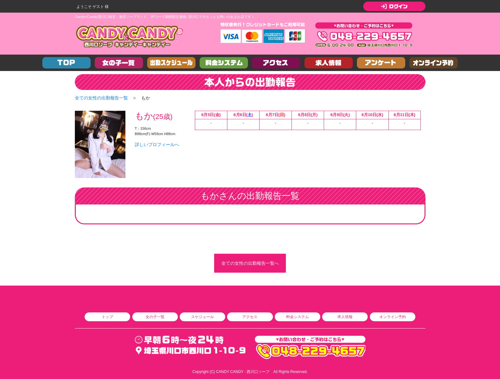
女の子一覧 (155, 317)
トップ (107, 317)
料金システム (297, 317)
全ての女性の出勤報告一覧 (101, 97)
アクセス (249, 317)
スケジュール (202, 317)
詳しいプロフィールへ (157, 144)
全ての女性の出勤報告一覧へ (250, 263)
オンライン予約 (392, 317)
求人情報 (344, 317)
